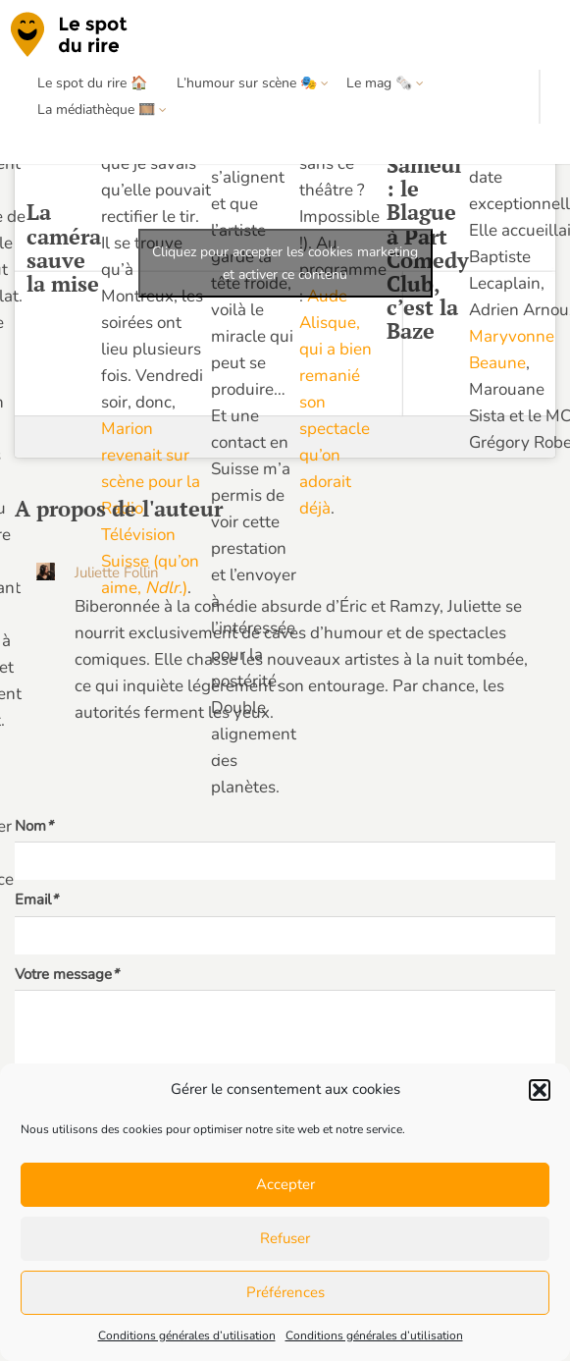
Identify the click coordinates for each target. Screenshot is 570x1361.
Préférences (285, 1292)
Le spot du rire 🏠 (92, 83)
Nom (34, 826)
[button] (539, 1090)
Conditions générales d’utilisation (187, 1335)
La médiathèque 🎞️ (96, 109)
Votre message (67, 974)
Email (36, 899)
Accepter (285, 1184)
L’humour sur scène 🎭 (247, 83)
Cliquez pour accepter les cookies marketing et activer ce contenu (285, 263)
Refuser (285, 1238)
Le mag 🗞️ (379, 83)
